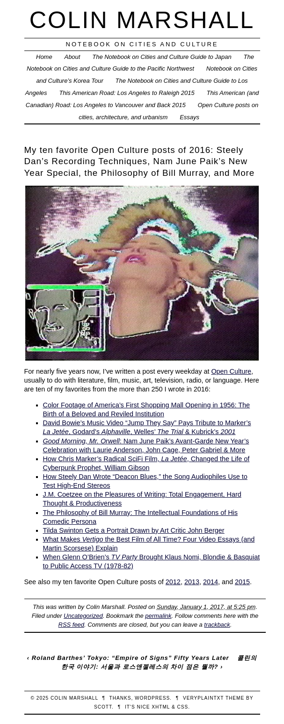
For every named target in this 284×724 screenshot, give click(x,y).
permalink (158, 615)
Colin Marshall (142, 20)
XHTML (161, 707)
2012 (173, 582)
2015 (242, 582)
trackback (217, 624)
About (72, 56)
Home (44, 56)
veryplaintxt (203, 698)
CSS (182, 707)
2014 (210, 582)
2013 (191, 582)
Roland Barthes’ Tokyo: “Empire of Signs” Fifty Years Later (130, 657)
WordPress (152, 698)
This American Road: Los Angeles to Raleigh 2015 (126, 92)
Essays (189, 117)
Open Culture (231, 371)
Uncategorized (83, 615)
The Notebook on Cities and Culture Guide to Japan (161, 56)
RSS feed (71, 624)
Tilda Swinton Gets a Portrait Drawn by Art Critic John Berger (134, 530)
